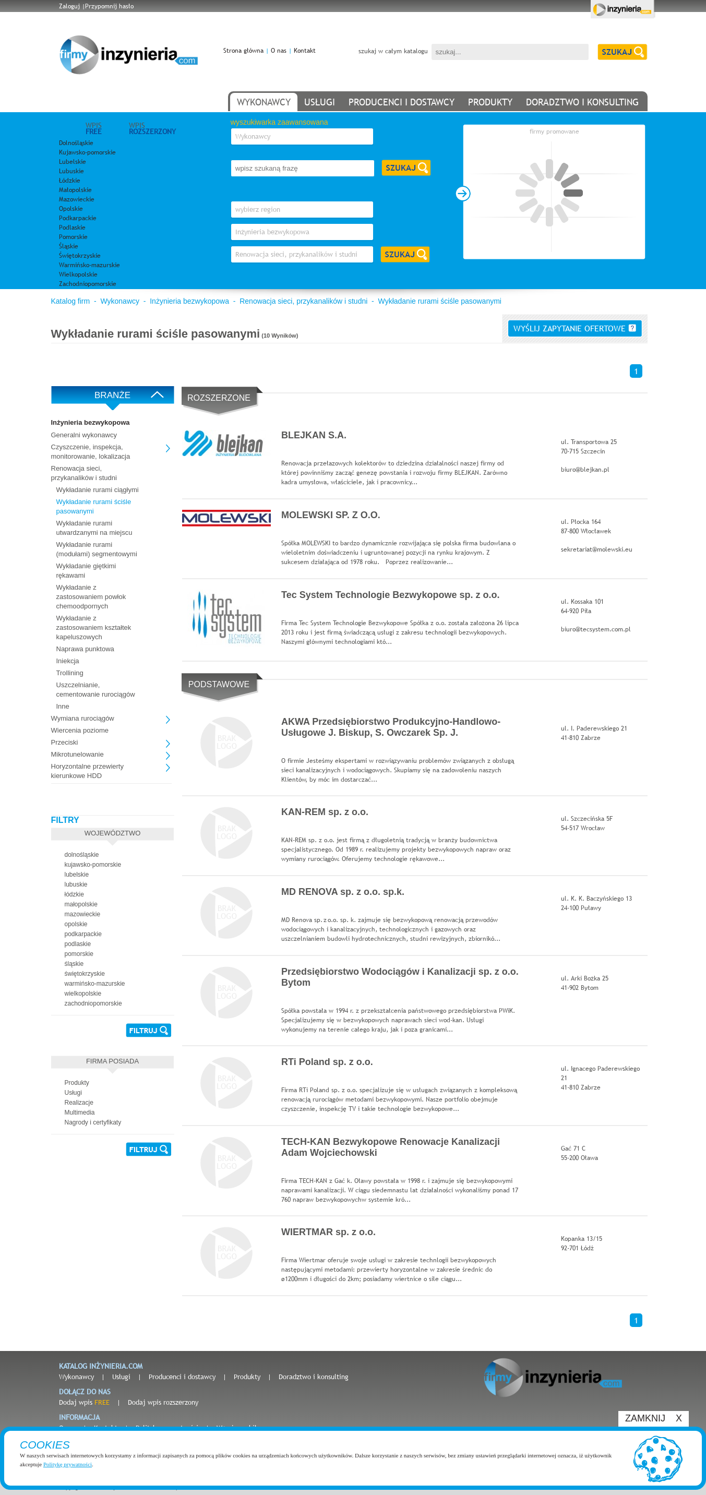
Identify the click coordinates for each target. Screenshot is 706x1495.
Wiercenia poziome (80, 730)
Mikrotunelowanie (77, 754)
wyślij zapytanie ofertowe (574, 328)
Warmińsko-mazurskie (89, 265)
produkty (490, 102)
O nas (278, 50)
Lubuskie (71, 171)
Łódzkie (69, 180)
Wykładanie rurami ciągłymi (97, 490)
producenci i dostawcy (401, 102)
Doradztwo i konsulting (314, 1376)
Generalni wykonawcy (84, 435)
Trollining (69, 673)
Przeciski (64, 742)
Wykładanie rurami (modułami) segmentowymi (96, 549)
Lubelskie (72, 161)
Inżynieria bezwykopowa (189, 301)
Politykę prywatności (67, 1464)
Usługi (121, 1376)
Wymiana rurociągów (82, 718)
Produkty (247, 1376)
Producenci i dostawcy (182, 1376)
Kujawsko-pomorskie (87, 152)
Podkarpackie (78, 218)
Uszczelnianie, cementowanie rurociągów (95, 689)
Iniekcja (67, 661)
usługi (319, 102)
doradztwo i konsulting (582, 102)
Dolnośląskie (76, 143)
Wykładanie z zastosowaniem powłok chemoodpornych (91, 596)
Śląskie (68, 246)
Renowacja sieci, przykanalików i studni (303, 301)
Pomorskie (73, 237)
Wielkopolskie (78, 274)
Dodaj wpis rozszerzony (163, 1402)
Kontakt (305, 50)
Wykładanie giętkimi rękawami (86, 570)
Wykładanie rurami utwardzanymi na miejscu (94, 527)
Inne (62, 706)
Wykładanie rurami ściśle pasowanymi (439, 301)
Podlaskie (72, 227)
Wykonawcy (119, 301)
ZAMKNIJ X (653, 1418)
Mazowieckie (76, 199)
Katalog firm (70, 301)
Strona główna (243, 50)
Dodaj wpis (84, 1402)
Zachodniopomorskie (87, 284)
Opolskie (71, 208)
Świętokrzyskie (80, 255)
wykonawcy (264, 102)
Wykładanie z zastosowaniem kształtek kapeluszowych (93, 627)
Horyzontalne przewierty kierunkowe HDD (87, 771)
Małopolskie (75, 190)
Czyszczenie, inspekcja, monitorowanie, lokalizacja (90, 451)
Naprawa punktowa (85, 649)
